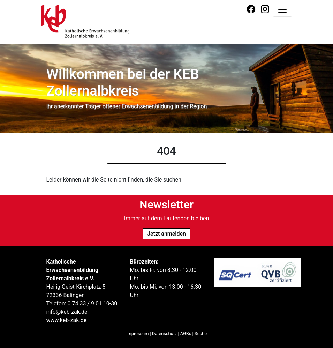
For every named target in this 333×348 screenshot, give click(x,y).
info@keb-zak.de (67, 312)
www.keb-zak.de (66, 320)
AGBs (185, 333)
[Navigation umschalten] (282, 10)
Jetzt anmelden (166, 233)
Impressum (137, 333)
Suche (201, 333)
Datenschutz (164, 333)
